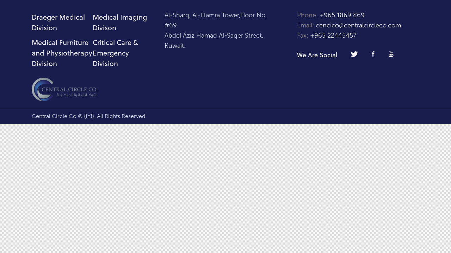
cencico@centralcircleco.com (358, 25)
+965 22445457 (333, 35)
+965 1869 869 (343, 15)
